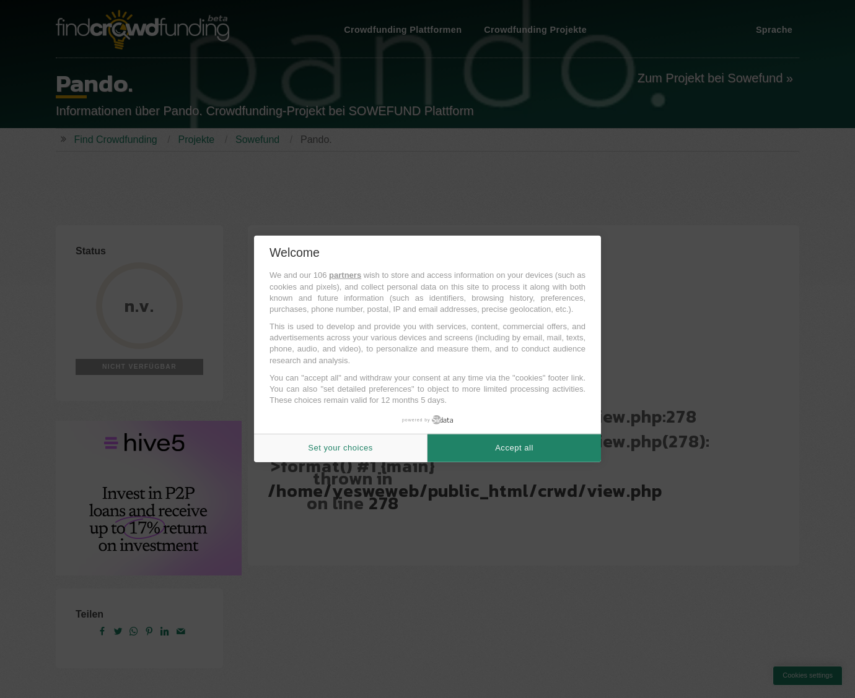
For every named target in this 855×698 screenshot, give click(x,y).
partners (345, 275)
